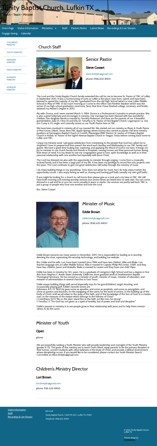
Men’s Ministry (14, 70)
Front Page (8, 28)
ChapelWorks (129, 440)
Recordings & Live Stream (121, 28)
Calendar (26, 33)
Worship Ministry (11, 88)
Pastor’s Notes (79, 28)
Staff (64, 28)
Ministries (47, 28)
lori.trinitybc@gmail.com (48, 383)
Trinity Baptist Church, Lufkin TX (48, 8)
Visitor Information (27, 28)
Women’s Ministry (11, 78)
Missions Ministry (11, 61)
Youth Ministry (14, 52)
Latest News (97, 28)
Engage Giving (9, 33)
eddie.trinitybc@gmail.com (95, 218)
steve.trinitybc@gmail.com (99, 74)
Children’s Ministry (12, 44)
